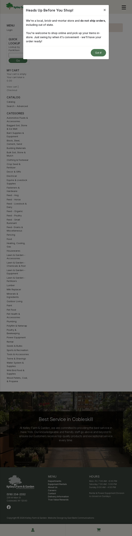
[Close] (105, 10)
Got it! (98, 52)
